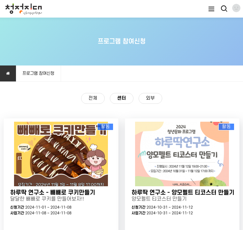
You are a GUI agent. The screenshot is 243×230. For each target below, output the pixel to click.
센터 (118, 97)
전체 (92, 98)
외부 (150, 98)
